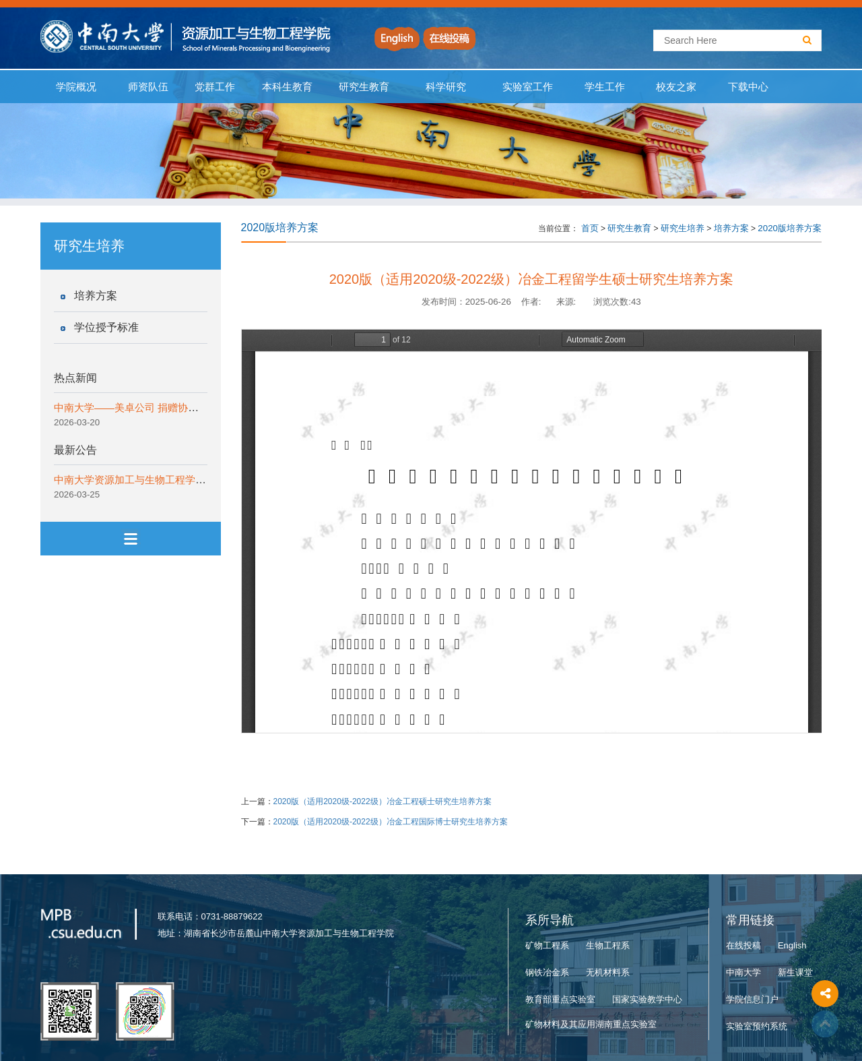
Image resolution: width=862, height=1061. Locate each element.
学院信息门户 (752, 999)
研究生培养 (682, 228)
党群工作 (215, 87)
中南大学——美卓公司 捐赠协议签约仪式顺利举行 (166, 407)
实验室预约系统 (756, 1026)
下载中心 (748, 87)
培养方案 (95, 295)
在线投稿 (743, 945)
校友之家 (676, 87)
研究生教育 (364, 87)
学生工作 (604, 87)
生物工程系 (608, 945)
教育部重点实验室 (560, 999)
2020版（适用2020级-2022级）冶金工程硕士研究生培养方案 (382, 801)
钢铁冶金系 (547, 972)
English (792, 945)
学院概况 (76, 87)
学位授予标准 (106, 327)
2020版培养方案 (790, 228)
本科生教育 (284, 87)
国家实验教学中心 (647, 999)
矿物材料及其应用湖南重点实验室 (591, 1024)
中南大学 (743, 972)
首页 (590, 228)
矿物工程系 (547, 945)
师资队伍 (148, 87)
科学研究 (445, 87)
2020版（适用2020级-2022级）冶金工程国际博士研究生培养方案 (390, 821)
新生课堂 (795, 972)
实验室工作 (528, 87)
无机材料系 (608, 972)
